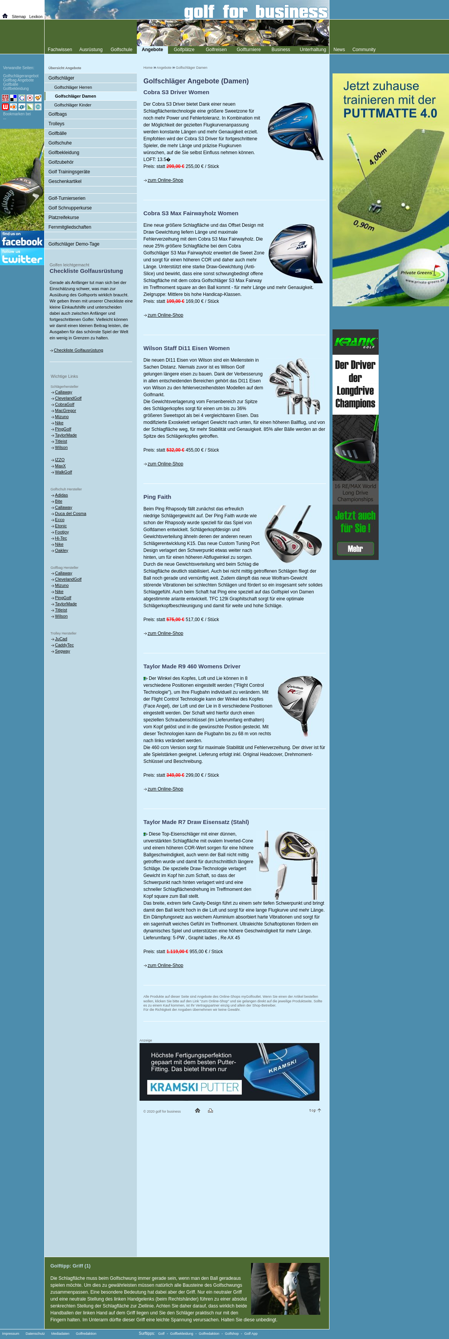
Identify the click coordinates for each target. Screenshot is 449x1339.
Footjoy (62, 532)
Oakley (61, 550)
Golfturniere (249, 49)
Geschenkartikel (64, 181)
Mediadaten (60, 1334)
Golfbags (57, 114)
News (339, 49)
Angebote (164, 68)
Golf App (251, 1334)
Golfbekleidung (63, 152)
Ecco (59, 519)
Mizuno (61, 416)
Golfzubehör (60, 162)
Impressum (11, 1334)
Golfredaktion (86, 1334)
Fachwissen (60, 49)
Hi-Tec (61, 538)
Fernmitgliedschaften (69, 227)
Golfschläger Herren (73, 87)
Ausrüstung (91, 49)
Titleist (61, 441)
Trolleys (56, 123)
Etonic (61, 525)
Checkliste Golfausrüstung (78, 350)
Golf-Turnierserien (66, 198)
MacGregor (65, 410)
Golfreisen (216, 49)
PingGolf (63, 429)
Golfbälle (57, 133)
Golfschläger (61, 78)
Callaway (63, 392)
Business (280, 49)
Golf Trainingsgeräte (69, 171)
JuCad (61, 638)
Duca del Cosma (70, 513)
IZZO (60, 459)
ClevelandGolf (68, 398)
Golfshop (232, 1334)
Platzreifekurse (63, 217)
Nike (59, 422)
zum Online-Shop (165, 180)
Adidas (61, 495)
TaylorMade (66, 435)
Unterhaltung (313, 49)
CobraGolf (64, 404)
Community (364, 49)
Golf (161, 1334)
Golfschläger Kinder (72, 105)
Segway (62, 651)
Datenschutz (35, 1334)
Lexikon (35, 17)
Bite (58, 501)
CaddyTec (64, 645)
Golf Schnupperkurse (70, 208)
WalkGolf (63, 472)
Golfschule (122, 49)
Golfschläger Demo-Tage (74, 244)
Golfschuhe (60, 143)
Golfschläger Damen (191, 68)
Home (148, 68)
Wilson (61, 447)
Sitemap (19, 17)
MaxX (60, 466)
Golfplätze (184, 49)
